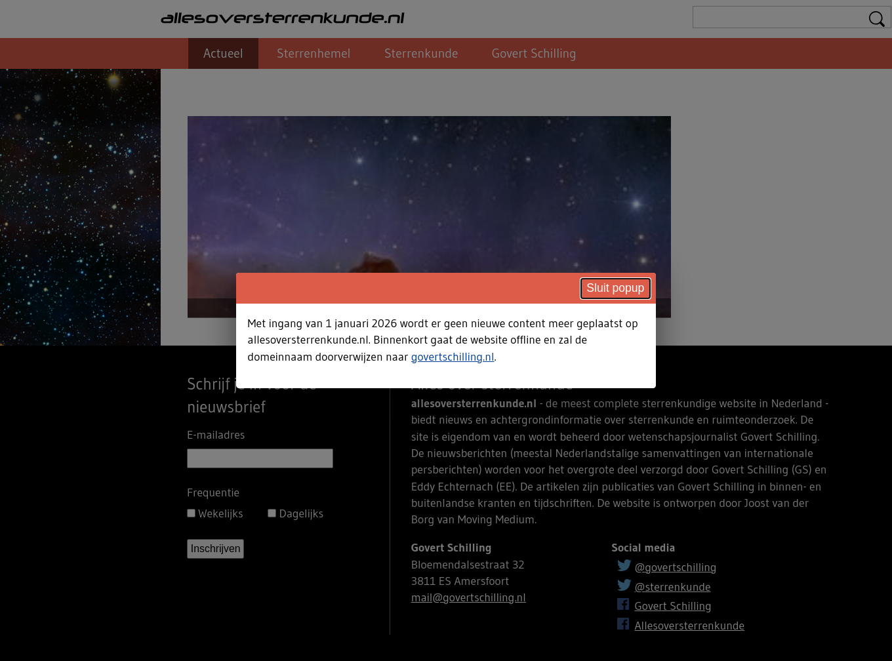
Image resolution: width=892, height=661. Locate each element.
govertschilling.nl (453, 357)
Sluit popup (615, 287)
